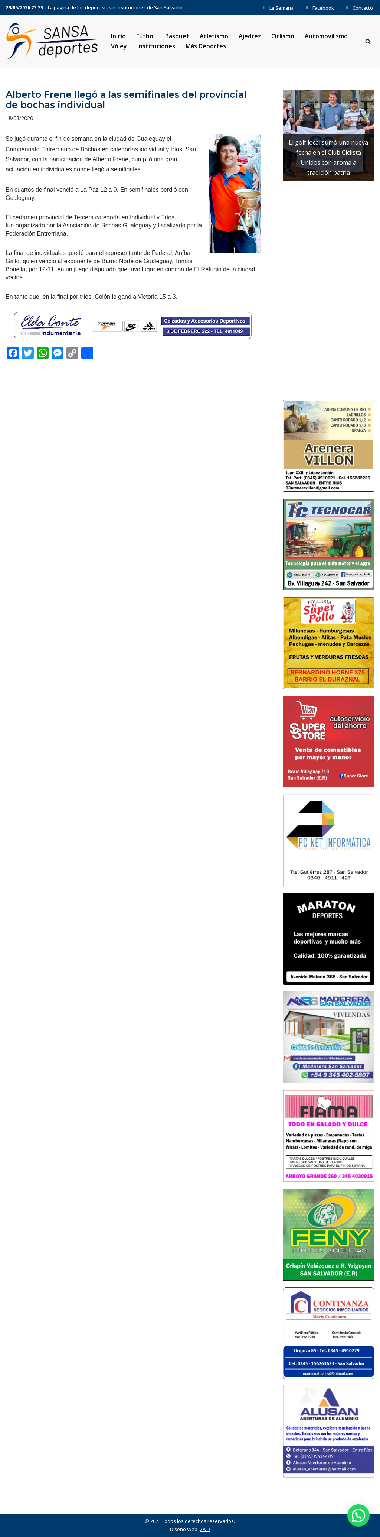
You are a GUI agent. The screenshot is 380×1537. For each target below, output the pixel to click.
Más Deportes (206, 46)
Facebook (319, 7)
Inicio (118, 36)
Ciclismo (283, 36)
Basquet (177, 36)
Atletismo (214, 36)
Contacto (358, 7)
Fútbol (145, 36)
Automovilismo (326, 36)
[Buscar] (368, 41)
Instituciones (156, 46)
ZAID (205, 1530)
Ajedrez (250, 36)
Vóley (119, 46)
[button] (358, 1515)
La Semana (277, 7)
